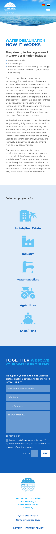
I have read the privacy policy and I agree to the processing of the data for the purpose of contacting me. (27, 443)
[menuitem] (43, 4)
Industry (28, 254)
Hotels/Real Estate (28, 228)
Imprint (17, 528)
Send (45, 453)
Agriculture (28, 305)
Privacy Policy (34, 528)
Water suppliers (28, 279)
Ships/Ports (28, 331)
